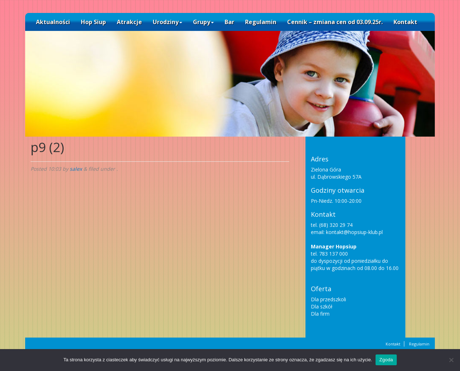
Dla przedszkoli (328, 299)
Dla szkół (321, 306)
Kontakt (405, 22)
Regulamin (260, 22)
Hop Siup (93, 22)
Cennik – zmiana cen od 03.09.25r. (335, 22)
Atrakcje (129, 22)
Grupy (203, 22)
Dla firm (320, 313)
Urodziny (167, 22)
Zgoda (386, 359)
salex (76, 168)
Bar (229, 22)
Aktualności (53, 22)
